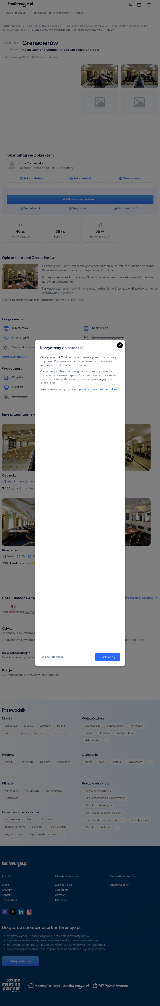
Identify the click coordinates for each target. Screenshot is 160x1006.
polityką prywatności (92, 389)
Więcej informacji (52, 657)
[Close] (120, 345)
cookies (112, 389)
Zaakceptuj (108, 657)
